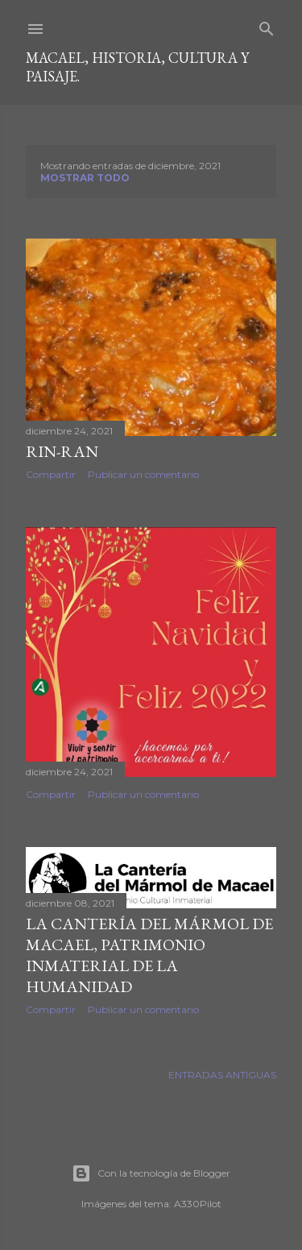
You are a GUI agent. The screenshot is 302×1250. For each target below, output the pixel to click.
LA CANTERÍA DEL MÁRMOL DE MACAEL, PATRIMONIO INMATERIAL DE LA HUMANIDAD (149, 955)
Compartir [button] (51, 474)
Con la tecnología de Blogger (151, 1173)
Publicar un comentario (143, 474)
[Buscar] (266, 25)
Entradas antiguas (222, 1075)
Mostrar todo (85, 178)
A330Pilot (197, 1204)
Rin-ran (62, 451)
